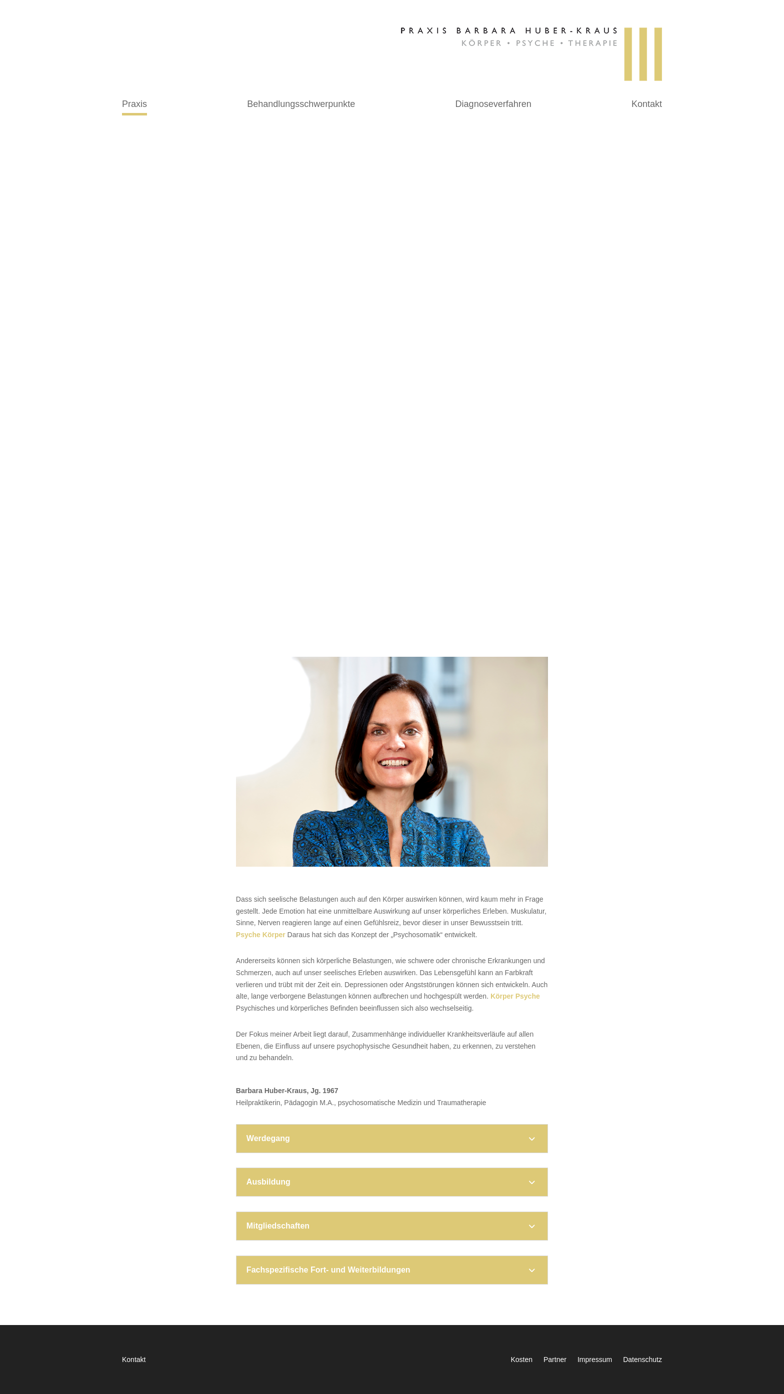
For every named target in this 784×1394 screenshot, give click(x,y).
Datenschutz (642, 1360)
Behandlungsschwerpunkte (301, 104)
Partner (555, 1360)
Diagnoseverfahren (494, 104)
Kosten (521, 1360)
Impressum (595, 1360)
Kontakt (647, 104)
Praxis (134, 104)
